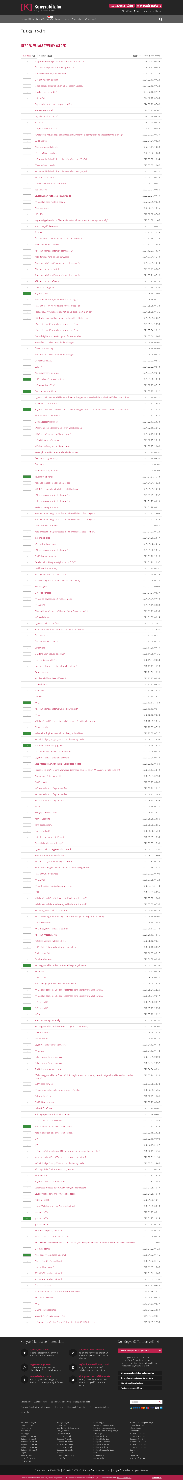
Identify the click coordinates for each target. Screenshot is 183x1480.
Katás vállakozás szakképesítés (49, 379)
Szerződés (40, 971)
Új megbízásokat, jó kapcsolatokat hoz (137, 1373)
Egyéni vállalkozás (43, 293)
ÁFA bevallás (41, 464)
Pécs (95, 1452)
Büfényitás (40, 647)
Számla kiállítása (42, 1002)
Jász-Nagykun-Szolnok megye (68, 1428)
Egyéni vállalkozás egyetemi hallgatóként (54, 849)
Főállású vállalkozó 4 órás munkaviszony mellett (57, 1291)
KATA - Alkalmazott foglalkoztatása (51, 788)
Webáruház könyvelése (45, 543)
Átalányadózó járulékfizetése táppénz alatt (55, 67)
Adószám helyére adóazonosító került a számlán (57, 262)
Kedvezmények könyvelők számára (36, 1407)
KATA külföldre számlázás (47, 440)
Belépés (128, 11)
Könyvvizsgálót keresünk (46, 226)
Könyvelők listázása (150, 5)
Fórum (58, 19)
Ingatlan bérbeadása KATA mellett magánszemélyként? (60, 1157)
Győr (131, 1452)
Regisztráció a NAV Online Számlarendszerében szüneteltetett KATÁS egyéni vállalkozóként (77, 769)
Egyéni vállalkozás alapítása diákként (52, 757)
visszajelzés (146, 55)
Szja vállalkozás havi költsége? (49, 843)
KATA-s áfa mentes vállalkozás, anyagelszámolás (57, 1089)
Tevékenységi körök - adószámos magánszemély (57, 580)
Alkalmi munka (42, 727)
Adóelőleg (39, 696)
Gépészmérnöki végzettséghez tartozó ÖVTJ (55, 562)
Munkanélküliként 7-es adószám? (50, 678)
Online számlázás (43, 953)
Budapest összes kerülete (103, 1450)
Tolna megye (134, 1431)
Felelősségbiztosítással (29, 1458)
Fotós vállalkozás (43, 922)
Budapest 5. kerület (137, 1436)
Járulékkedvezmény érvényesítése (50, 73)
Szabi (37, 806)
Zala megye (97, 1433)
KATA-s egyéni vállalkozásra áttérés (51, 910)
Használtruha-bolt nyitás (46, 873)
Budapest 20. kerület (101, 1447)
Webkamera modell (44, 110)
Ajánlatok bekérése (123, 5)
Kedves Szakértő (42, 818)
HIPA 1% (39, 214)
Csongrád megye (27, 1425)
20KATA (38, 366)
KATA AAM (40, 1050)
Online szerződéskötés (45, 1309)
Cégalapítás (134, 1455)
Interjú (66, 19)
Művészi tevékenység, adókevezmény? (53, 434)
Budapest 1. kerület (137, 1433)
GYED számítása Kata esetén (48, 1120)
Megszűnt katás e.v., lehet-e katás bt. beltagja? (56, 299)
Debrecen (133, 1450)
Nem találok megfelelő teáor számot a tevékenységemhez (62, 867)
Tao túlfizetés (41, 189)
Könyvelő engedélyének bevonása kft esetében (56, 324)
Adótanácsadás (26, 1455)
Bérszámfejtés (99, 1455)
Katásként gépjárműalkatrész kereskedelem (55, 947)
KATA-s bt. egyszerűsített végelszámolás (53, 598)
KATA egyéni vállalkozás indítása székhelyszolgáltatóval (60, 965)
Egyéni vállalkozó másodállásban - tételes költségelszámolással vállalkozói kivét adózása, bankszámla (82, 397)
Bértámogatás (41, 782)
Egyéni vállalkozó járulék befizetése (51, 1044)
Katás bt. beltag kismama (46, 507)
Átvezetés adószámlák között (48, 1261)
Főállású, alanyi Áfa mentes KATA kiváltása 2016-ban (59, 629)
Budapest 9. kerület (137, 1439)
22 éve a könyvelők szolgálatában (135, 1350)
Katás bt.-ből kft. (42, 1199)
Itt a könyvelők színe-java (132, 1383)
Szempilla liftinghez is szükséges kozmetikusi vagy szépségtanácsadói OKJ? (70, 916)
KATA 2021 (40, 605)
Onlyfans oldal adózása (46, 128)
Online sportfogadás (44, 287)
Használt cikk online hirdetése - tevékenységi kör (57, 305)
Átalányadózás (42, 208)
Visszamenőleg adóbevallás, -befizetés (53, 751)
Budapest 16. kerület (101, 1444)
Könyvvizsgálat (98, 1458)
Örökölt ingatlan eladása (46, 79)
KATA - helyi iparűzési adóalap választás (53, 885)
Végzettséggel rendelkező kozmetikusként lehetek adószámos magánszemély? (71, 220)
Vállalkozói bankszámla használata (51, 183)
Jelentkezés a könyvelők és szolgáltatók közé (70, 1401)
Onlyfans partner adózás (46, 91)
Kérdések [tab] (29, 55)
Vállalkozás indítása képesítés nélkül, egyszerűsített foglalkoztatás (65, 721)
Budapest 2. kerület (28, 1436)
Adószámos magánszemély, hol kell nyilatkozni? (57, 708)
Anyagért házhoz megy (65, 1455)
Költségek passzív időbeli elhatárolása (52, 482)
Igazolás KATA (41, 1212)
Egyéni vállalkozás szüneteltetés (50, 1181)
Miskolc (60, 1452)
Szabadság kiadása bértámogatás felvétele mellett (58, 336)
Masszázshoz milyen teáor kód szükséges (54, 342)
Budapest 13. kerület (138, 1441)
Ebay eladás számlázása (46, 659)
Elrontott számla (42, 1248)
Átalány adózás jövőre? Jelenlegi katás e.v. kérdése (58, 238)
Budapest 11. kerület (65, 1441)
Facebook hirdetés (43, 959)
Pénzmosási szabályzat (45, 391)
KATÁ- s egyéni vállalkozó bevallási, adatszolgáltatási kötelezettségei (66, 1322)
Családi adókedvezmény (46, 525)
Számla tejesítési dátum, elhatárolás (52, 1236)
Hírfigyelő (59, 1407)
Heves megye (26, 1428)
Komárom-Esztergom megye (104, 1428)
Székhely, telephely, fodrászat (48, 1230)
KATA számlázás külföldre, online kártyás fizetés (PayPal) (61, 159)
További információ (124, 1478)
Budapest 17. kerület (138, 1444)
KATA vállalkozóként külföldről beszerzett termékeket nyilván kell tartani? (69, 989)
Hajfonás (39, 122)
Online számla (41, 977)
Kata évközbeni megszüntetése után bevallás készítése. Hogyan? (65, 513)
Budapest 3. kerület (64, 1436)
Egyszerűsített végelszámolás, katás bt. (53, 195)
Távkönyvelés (26, 1461)
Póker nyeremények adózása (48, 1056)
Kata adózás (40, 98)
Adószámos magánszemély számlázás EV (54, 250)
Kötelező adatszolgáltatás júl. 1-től (51, 940)
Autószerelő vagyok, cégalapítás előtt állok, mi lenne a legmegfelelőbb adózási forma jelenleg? (79, 134)
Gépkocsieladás (42, 672)
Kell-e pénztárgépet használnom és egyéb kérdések (59, 733)
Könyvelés (61, 1458)
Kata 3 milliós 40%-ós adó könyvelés (52, 256)
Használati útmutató (76, 1407)
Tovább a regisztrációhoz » (132, 1388)
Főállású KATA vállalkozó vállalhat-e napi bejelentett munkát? (63, 311)
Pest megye (25, 1431)
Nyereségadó (41, 586)
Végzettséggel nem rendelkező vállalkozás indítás (58, 763)
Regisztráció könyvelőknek (148, 11)
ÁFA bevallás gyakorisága (46, 458)
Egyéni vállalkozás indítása (47, 623)
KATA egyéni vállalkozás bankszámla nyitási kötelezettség (61, 1026)
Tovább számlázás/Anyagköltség (50, 745)
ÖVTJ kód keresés (43, 592)
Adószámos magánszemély (47, 1020)
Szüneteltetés (41, 1175)
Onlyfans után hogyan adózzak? (50, 653)
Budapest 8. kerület (101, 1439)
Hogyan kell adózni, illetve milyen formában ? (56, 666)
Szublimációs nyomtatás (46, 470)
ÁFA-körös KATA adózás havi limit (50, 1254)
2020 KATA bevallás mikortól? (49, 1273)
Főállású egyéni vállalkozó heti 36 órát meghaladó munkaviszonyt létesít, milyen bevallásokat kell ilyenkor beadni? (84, 1076)
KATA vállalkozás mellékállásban (50, 201)
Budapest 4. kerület (101, 1436)
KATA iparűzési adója (44, 1297)
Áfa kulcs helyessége (44, 348)
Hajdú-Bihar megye (137, 1425)
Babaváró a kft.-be (43, 1096)
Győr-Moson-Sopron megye (104, 1425)
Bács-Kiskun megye (28, 1422)
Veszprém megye (63, 1433)
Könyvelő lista (28, 19)
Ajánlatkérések (40, 1401)
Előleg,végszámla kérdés (46, 421)
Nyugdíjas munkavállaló (46, 812)
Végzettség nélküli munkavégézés (50, 1315)
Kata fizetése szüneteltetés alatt (50, 837)
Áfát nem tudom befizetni (47, 269)
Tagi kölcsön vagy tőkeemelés (48, 1069)
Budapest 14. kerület (29, 1444)
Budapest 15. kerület (65, 1444)
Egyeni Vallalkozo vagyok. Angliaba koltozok (55, 1193)
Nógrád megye (135, 1428)
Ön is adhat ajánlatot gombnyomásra (137, 1378)
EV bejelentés (41, 140)
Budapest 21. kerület (138, 1447)
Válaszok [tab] (45, 55)
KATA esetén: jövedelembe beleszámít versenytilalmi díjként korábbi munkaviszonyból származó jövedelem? (85, 1242)
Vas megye (25, 1433)
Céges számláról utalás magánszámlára (53, 104)
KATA (37, 702)
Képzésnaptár (91, 19)
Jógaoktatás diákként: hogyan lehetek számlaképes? (59, 85)
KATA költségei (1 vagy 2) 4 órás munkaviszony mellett (60, 739)
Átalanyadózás (42, 635)
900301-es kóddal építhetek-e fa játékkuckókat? (57, 488)
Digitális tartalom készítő (46, 116)
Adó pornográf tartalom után (48, 776)
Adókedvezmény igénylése (47, 372)
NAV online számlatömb (46, 403)
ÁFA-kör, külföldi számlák (46, 641)
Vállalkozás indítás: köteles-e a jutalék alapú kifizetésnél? (61, 898)
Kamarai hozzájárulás (45, 1267)
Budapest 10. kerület (29, 1441)
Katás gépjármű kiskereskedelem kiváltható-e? (56, 452)
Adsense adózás (42, 1032)
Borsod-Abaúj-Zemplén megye (141, 1422)
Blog (74, 19)
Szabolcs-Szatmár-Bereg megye (105, 1431)
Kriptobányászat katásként (47, 415)
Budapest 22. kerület (29, 1450)
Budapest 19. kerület (65, 1447)
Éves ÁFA (39, 232)
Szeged (23, 1452)
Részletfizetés (41, 1038)
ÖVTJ (37, 1138)
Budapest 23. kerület (65, 1450)
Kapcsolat (25, 1412)
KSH (37, 892)
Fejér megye (61, 1425)
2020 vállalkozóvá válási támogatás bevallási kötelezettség (62, 317)
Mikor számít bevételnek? (47, 244)
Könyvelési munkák (44, 18)
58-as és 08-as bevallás (45, 153)
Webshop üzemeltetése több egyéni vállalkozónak (58, 427)
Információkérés (42, 537)
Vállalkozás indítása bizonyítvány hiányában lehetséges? (61, 1187)
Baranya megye (63, 1422)
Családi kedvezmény (44, 1102)
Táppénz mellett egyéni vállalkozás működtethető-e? (59, 61)
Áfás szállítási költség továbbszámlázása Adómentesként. (61, 611)
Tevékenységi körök (44, 476)
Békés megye (98, 1422)
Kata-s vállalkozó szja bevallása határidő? (54, 1126)
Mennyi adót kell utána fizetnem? (50, 574)
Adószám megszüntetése (46, 934)
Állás (80, 19)
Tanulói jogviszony (43, 824)
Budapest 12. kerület (101, 1441)
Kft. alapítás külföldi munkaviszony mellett (54, 1169)
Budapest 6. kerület (28, 1439)
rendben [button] (156, 1478)
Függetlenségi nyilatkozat (100, 1407)
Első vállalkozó (41, 684)
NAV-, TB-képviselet (137, 1458)
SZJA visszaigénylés (44, 1083)
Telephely (39, 690)
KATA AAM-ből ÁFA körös (46, 385)
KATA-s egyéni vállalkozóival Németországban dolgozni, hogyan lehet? (67, 1151)
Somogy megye (63, 1431)
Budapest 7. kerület (64, 1439)
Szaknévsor (25, 1401)
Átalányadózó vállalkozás (46, 146)
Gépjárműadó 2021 (44, 360)
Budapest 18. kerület (29, 1447)
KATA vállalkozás (42, 617)
